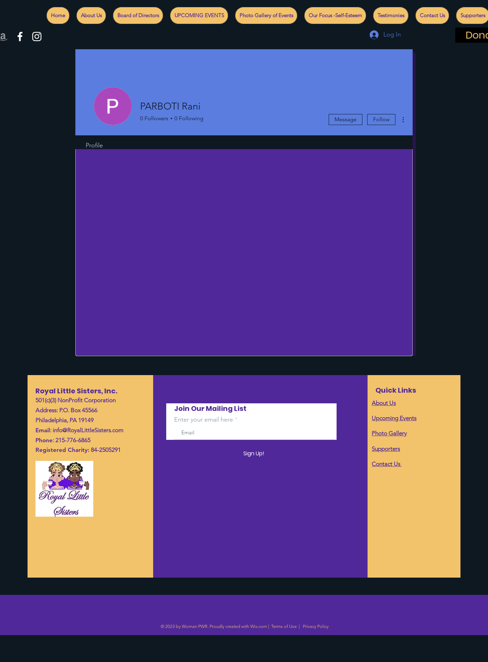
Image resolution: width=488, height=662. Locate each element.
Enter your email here (203, 419)
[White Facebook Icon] (20, 36)
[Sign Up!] (253, 454)
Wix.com (258, 626)
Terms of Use (284, 626)
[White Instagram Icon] (37, 36)
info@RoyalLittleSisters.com (88, 430)
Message (346, 119)
